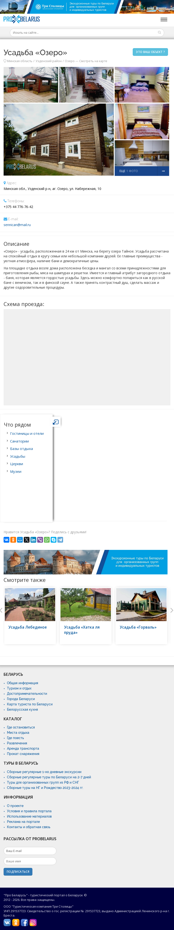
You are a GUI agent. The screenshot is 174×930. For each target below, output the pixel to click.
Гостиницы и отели (27, 433)
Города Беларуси (21, 699)
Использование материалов (29, 816)
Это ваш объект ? (150, 52)
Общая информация (22, 683)
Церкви (16, 463)
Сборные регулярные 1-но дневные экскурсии (44, 772)
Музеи (15, 471)
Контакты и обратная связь (28, 827)
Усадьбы (17, 456)
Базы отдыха (21, 448)
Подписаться (18, 872)
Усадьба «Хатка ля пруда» (82, 630)
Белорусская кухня (22, 709)
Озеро (70, 61)
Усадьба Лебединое (27, 627)
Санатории (19, 441)
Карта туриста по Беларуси (30, 704)
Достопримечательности (27, 694)
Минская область (19, 61)
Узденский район (49, 61)
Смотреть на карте (93, 61)
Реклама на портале (23, 822)
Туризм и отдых (19, 688)
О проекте (15, 806)
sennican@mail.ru (17, 224)
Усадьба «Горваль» (138, 627)
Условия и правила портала (29, 811)
